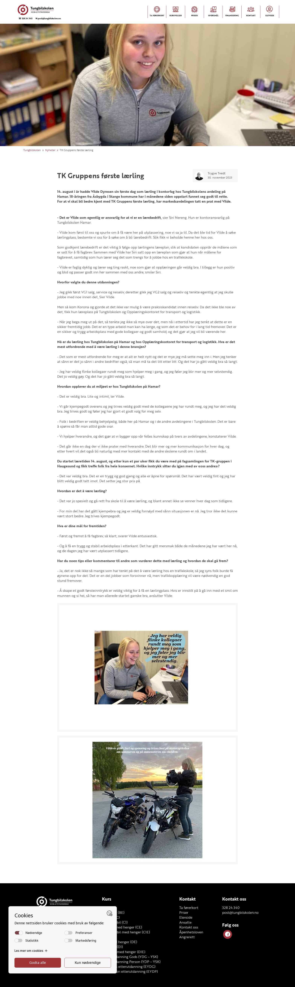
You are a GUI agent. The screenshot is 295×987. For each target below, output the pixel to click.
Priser (183, 912)
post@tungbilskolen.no (240, 912)
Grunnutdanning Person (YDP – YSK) (131, 961)
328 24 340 (231, 907)
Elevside (185, 917)
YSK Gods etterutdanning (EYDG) (128, 966)
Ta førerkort (188, 907)
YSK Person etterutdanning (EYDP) (130, 971)
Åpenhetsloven (191, 932)
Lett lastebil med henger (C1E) (126, 932)
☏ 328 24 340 (25, 18)
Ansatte (185, 922)
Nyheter (50, 150)
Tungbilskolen (32, 150)
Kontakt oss (188, 927)
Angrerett (187, 936)
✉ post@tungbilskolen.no (48, 18)
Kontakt (187, 899)
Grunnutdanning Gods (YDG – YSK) (130, 956)
